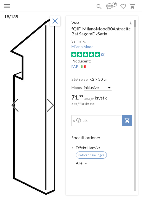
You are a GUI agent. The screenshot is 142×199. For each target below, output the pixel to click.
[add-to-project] (127, 120)
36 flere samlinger (91, 155)
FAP (74, 66)
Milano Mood (82, 46)
